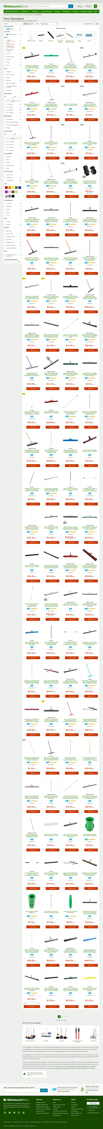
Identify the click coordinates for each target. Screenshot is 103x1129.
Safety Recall (56, 1115)
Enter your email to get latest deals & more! (19, 1087)
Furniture (75, 11)
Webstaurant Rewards (42, 1104)
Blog (54, 1102)
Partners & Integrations (42, 1113)
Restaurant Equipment (12, 11)
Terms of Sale (7, 1122)
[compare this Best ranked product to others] (24, 48)
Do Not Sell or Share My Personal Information (54, 1122)
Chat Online (91, 1110)
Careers (73, 1106)
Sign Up (43, 1090)
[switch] (96, 24)
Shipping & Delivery (93, 1113)
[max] (18, 98)
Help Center (93, 1103)
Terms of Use (25, 1122)
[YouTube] (9, 1112)
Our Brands (74, 1104)
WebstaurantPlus (40, 1102)
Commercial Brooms (30, 1040)
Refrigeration (25, 11)
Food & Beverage (46, 11)
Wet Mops (93, 1040)
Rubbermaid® (59, 1068)
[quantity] (25, 81)
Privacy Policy (16, 1122)
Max (15, 96)
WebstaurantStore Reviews (60, 1113)
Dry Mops (46, 1040)
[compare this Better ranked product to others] (82, 48)
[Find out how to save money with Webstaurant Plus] (28, 70)
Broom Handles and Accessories (77, 1041)
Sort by (37, 23)
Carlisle (50, 1068)
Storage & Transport (86, 11)
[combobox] (50, 6)
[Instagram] (5, 1112)
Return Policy (75, 1115)
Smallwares (35, 11)
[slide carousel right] (94, 37)
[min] (8, 98)
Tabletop (57, 11)
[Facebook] (14, 1112)
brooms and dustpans (82, 1066)
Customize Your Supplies (43, 1109)
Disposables (66, 11)
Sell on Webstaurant (76, 1113)
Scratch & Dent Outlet (59, 1104)
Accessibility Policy (35, 1122)
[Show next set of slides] (97, 1035)
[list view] (30, 24)
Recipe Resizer (40, 1111)
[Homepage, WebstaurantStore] (16, 6)
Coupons (55, 1109)
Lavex (54, 1068)
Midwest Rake (84, 1068)
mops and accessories (71, 1066)
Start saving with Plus (64, 1091)
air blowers (93, 1066)
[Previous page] (56, 1016)
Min (5, 96)
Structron (92, 1068)
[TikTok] (18, 1112)
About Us (73, 1102)
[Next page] (65, 1016)
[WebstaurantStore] (18, 1099)
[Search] (19, 262)
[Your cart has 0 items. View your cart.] (96, 6)
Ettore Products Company (69, 1068)
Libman (78, 1068)
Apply (13, 101)
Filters (5, 23)
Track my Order (93, 1107)
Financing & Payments (77, 1109)
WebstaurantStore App (42, 1106)
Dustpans (61, 1040)
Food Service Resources (60, 1111)
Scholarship (74, 1111)
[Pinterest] (23, 1112)
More (97, 11)
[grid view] (25, 24)
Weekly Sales (56, 1106)
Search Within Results (11, 259)
